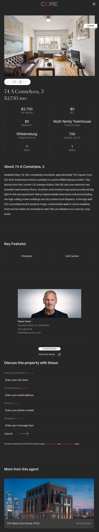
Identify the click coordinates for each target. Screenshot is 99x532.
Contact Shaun (49, 349)
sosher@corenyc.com (29, 333)
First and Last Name (19, 373)
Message (13, 419)
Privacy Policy (51, 444)
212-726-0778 (25, 329)
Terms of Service (67, 444)
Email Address (16, 388)
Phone (11, 403)
